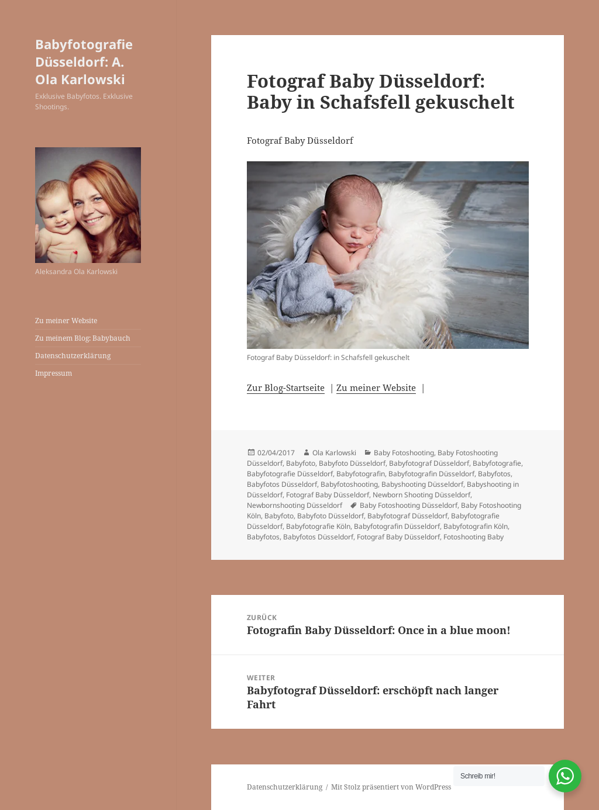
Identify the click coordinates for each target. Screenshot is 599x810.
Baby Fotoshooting (404, 453)
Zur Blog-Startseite (286, 387)
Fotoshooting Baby (473, 537)
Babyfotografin (360, 474)
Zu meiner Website (66, 321)
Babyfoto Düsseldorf (352, 463)
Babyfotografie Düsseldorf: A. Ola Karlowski (84, 61)
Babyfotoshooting (349, 484)
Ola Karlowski (334, 453)
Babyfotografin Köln (475, 526)
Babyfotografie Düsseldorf (290, 474)
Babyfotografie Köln (318, 526)
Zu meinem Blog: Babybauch (82, 338)
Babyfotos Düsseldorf (282, 484)
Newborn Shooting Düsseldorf (421, 495)
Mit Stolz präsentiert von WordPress (391, 787)
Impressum (53, 373)
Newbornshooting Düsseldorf (294, 505)
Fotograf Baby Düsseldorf (327, 495)
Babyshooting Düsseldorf (422, 484)
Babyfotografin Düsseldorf (431, 474)
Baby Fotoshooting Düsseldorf (408, 505)
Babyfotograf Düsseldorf (429, 463)
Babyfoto (300, 463)
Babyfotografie (497, 463)
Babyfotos (494, 474)
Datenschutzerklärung (73, 356)
